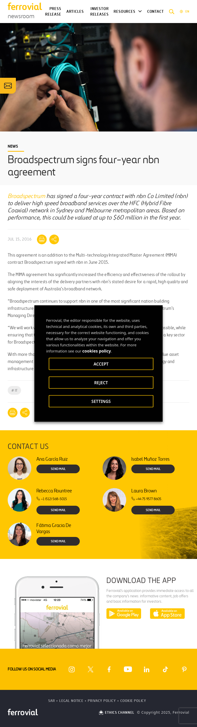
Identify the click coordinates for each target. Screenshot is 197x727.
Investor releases (99, 11)
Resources (124, 11)
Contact (155, 11)
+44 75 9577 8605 (146, 499)
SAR (51, 701)
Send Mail (58, 469)
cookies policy (96, 351)
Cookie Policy (133, 701)
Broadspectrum (26, 196)
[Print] (42, 239)
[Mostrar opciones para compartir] (54, 239)
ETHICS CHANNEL (116, 712)
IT (14, 390)
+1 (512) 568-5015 (51, 499)
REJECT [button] (101, 382)
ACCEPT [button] (101, 364)
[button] (172, 11)
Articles (75, 11)
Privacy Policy (102, 701)
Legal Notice (71, 701)
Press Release (53, 11)
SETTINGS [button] (101, 401)
